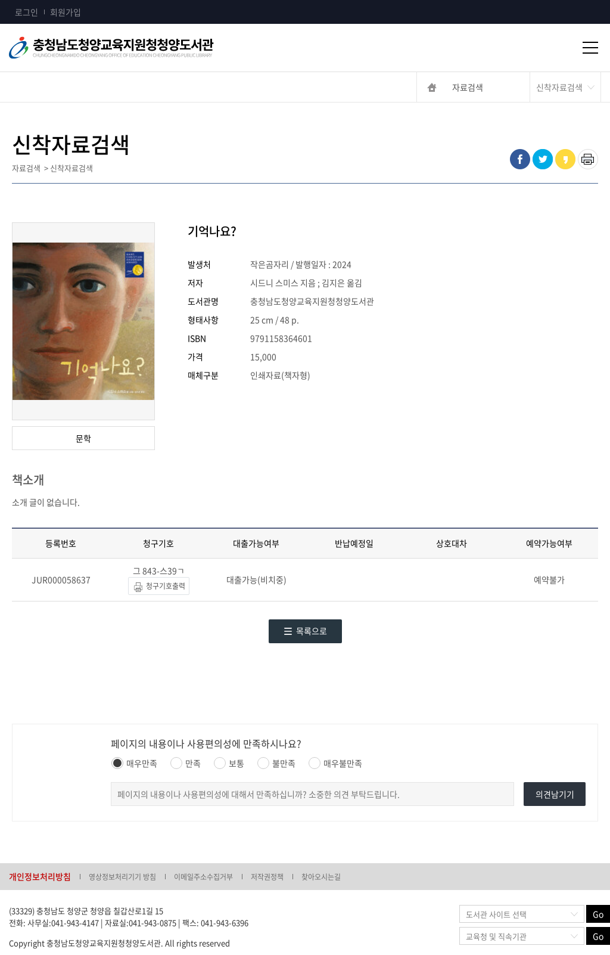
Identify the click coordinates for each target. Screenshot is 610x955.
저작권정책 (267, 877)
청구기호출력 (158, 587)
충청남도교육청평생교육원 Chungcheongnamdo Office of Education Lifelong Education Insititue (131, 48)
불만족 (276, 763)
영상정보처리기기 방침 (122, 877)
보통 (229, 763)
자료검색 (467, 87)
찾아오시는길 (321, 877)
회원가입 (65, 12)
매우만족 (134, 763)
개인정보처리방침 (40, 876)
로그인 (26, 12)
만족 (185, 763)
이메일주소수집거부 (203, 877)
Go (598, 914)
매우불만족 (335, 763)
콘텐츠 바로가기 (28, 0)
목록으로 (305, 631)
